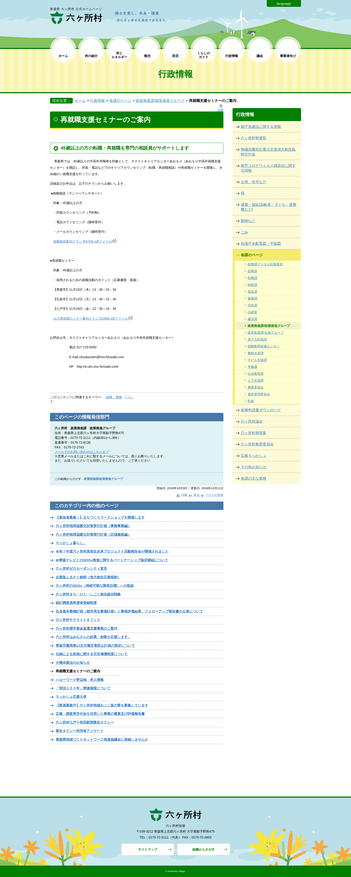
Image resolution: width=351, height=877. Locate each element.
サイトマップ (147, 849)
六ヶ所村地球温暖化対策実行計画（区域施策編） (93, 534)
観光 (147, 56)
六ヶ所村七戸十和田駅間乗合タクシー (85, 722)
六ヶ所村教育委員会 (257, 444)
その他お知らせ (253, 467)
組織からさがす (203, 849)
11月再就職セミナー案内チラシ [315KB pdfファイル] (92, 318)
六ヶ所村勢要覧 (253, 138)
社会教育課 (256, 373)
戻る (194, 495)
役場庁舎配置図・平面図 (261, 244)
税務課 (252, 278)
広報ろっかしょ (253, 456)
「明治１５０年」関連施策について (83, 688)
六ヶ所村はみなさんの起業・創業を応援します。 (93, 637)
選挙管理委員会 (259, 394)
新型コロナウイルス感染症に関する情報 (268, 168)
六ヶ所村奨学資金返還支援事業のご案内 (86, 628)
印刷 (182, 495)
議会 (260, 56)
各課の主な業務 (253, 478)
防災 (175, 56)
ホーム (63, 56)
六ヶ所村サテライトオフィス (78, 620)
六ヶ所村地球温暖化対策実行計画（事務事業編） (93, 526)
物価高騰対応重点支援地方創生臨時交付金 (268, 151)
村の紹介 (91, 56)
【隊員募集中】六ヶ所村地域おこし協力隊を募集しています (102, 705)
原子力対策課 (257, 339)
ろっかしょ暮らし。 (71, 543)
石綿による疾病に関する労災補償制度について (92, 654)
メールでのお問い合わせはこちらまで (82, 452)
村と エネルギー (119, 55)
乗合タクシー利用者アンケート (80, 731)
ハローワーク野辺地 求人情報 (80, 680)
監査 (251, 401)
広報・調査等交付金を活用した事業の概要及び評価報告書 (100, 714)
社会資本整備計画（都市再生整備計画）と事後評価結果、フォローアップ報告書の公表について (129, 611)
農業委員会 (256, 387)
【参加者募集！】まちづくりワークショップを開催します (100, 517)
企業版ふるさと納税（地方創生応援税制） (88, 577)
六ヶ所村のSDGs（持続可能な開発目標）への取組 (95, 585)
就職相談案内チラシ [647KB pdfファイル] (84, 241)
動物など (248, 221)
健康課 (252, 298)
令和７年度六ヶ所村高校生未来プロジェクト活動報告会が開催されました (112, 551)
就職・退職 (114, 397)
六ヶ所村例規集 (253, 433)
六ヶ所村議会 (252, 421)
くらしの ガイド (203, 55)
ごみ (244, 232)
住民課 (252, 305)
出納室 (252, 312)
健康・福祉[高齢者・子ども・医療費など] (268, 207)
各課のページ (120, 101)
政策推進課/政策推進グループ (160, 101)
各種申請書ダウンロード (261, 410)
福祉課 (252, 291)
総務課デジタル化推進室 (265, 264)
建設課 (252, 319)
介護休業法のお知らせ (73, 663)
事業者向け (288, 56)
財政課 (252, 285)
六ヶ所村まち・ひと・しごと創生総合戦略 (88, 594)
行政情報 (231, 56)
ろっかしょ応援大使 (71, 696)
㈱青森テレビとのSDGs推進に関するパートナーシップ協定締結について (112, 560)
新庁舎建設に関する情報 (261, 127)
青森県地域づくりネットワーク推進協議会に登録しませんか (102, 739)
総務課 (252, 271)
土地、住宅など (253, 182)
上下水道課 (256, 380)
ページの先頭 (211, 495)
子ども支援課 (257, 360)
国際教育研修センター (264, 346)
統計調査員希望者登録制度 (76, 603)
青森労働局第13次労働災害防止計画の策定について (95, 645)
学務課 (252, 367)
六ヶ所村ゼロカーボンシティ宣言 (81, 568)
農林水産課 (256, 353)
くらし (129, 397)
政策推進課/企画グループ (266, 332)
